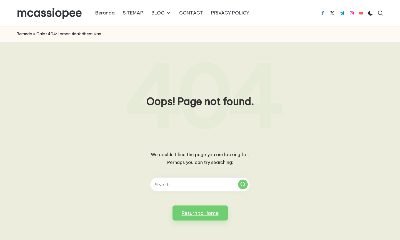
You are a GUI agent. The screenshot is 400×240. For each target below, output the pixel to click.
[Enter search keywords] (200, 184)
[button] (243, 184)
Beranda (24, 33)
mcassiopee (49, 13)
